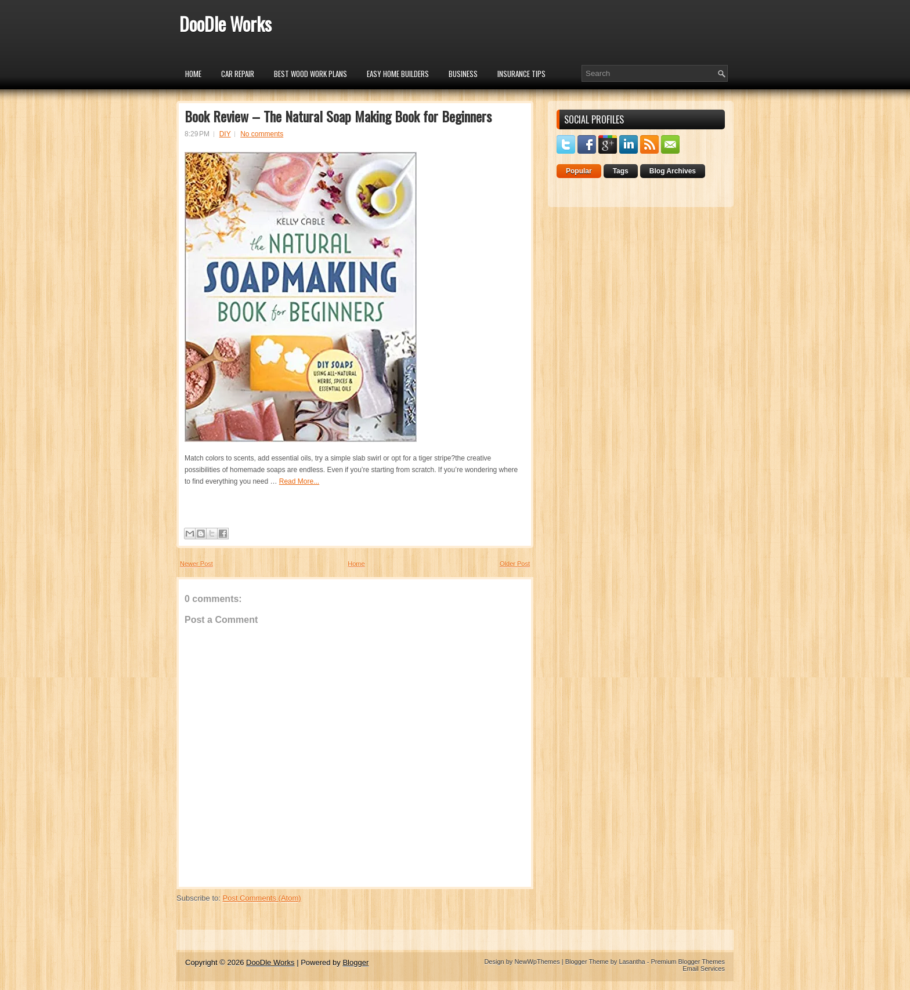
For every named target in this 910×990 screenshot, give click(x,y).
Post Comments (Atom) (262, 898)
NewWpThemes (536, 961)
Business (463, 73)
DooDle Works (225, 23)
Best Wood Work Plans (310, 73)
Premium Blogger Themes (688, 961)
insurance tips (521, 73)
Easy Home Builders (398, 73)
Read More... (299, 481)
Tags (621, 171)
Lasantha (632, 961)
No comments (261, 134)
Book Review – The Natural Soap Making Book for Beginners (338, 116)
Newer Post (196, 563)
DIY (225, 134)
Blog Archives (672, 171)
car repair (237, 73)
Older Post (515, 563)
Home (193, 73)
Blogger (355, 962)
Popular (579, 171)
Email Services (703, 968)
